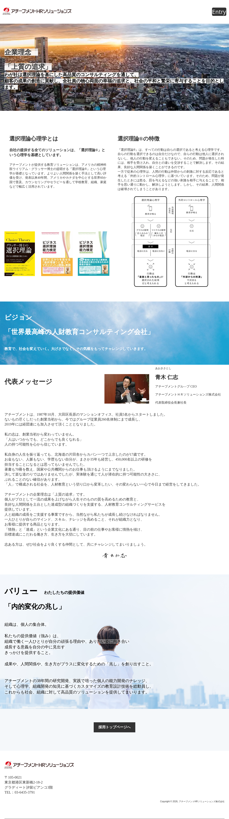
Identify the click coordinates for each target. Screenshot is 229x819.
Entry (219, 11)
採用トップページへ (114, 727)
